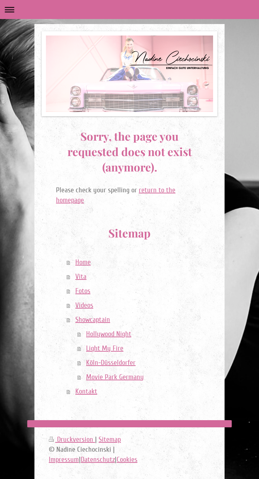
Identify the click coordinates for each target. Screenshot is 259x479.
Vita (80, 276)
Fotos (82, 291)
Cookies (127, 459)
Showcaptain (92, 319)
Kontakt (86, 391)
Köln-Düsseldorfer (111, 362)
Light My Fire (104, 348)
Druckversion (72, 439)
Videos (84, 305)
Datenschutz (98, 459)
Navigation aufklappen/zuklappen (129, 9)
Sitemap (110, 439)
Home (83, 262)
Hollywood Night (108, 334)
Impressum (64, 459)
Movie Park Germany (115, 377)
